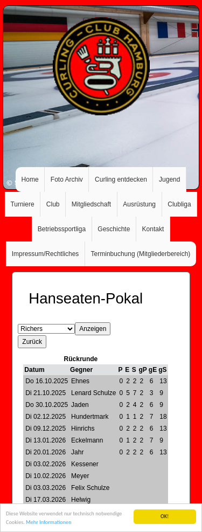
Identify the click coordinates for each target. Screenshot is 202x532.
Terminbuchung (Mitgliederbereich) (141, 254)
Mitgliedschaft (91, 204)
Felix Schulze (90, 488)
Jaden (80, 405)
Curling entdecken (121, 179)
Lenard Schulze (93, 393)
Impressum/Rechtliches (45, 254)
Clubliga (179, 204)
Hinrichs (82, 428)
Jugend (169, 179)
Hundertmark (89, 416)
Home (30, 179)
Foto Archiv (67, 179)
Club (53, 204)
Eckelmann (87, 440)
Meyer (80, 476)
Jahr (77, 452)
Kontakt (153, 229)
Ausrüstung (139, 204)
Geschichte (113, 229)
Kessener (85, 464)
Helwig (80, 499)
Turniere (22, 204)
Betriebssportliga (62, 229)
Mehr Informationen (48, 524)
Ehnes (80, 381)
